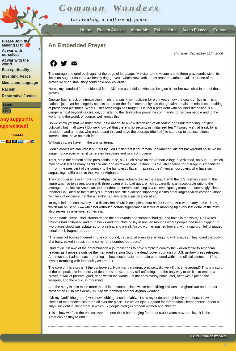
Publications (165, 30)
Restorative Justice (19, 96)
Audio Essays (194, 30)
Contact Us (223, 30)
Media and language (20, 83)
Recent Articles (111, 30)
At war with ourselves (12, 53)
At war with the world (15, 62)
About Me (139, 30)
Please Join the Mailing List (16, 43)
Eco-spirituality (15, 70)
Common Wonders (213, 336)
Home (85, 30)
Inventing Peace (16, 76)
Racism (8, 89)
